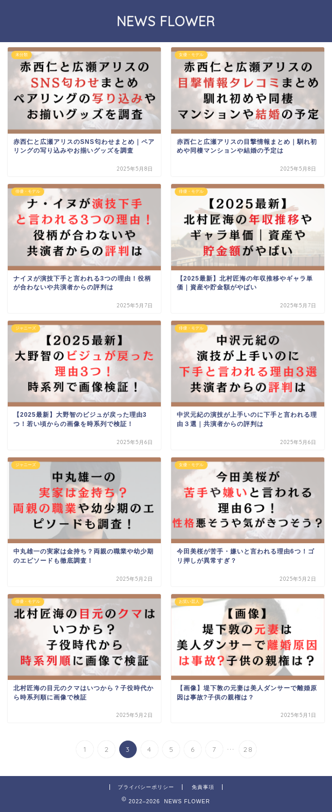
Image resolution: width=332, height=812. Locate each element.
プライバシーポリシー (146, 787)
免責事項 (203, 787)
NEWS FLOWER (166, 21)
